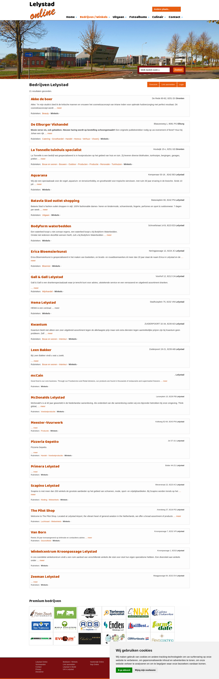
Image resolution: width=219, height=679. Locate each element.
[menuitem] (71, 17)
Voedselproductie (48, 412)
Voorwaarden (41, 664)
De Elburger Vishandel (49, 125)
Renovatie (105, 164)
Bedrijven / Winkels (94, 17)
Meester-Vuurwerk (47, 423)
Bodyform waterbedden (51, 226)
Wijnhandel (47, 291)
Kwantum (39, 325)
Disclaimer (40, 672)
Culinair (157, 17)
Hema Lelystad (43, 303)
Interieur (63, 339)
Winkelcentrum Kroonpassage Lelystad (64, 552)
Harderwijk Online (97, 662)
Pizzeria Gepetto (45, 442)
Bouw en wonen (49, 164)
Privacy (38, 669)
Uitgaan (118, 17)
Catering (46, 139)
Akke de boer (41, 99)
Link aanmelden (168, 84)
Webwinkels (54, 500)
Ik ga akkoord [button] (124, 670)
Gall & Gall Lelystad (47, 277)
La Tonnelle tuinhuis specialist (56, 150)
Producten (83, 164)
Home (70, 17)
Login (181, 84)
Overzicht (153, 84)
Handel (68, 139)
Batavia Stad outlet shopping (55, 201)
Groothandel (58, 139)
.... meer (58, 108)
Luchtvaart (45, 521)
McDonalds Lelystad (48, 398)
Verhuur (86, 139)
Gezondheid (46, 541)
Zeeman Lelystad (45, 577)
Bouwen (63, 164)
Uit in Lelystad (68, 669)
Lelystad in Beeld (69, 667)
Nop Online (94, 664)
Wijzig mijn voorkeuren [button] (145, 670)
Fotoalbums (138, 17)
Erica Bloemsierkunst (49, 252)
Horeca (77, 139)
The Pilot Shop (43, 511)
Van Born (38, 532)
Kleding (44, 500)
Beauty (45, 113)
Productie (93, 164)
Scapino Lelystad (45, 486)
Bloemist (46, 266)
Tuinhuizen (117, 164)
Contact (174, 17)
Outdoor (72, 164)
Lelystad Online (41, 662)
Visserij (95, 139)
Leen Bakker (41, 350)
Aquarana (39, 175)
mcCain (37, 376)
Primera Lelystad (45, 467)
